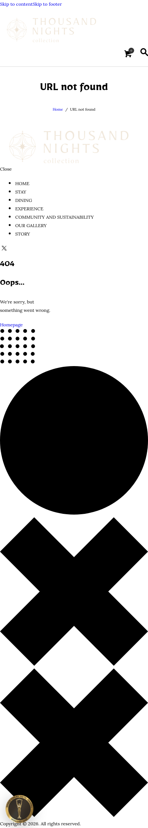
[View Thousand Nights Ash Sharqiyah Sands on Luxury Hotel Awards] (19, 808)
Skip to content (16, 4)
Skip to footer (47, 4)
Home (58, 109)
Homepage (11, 325)
